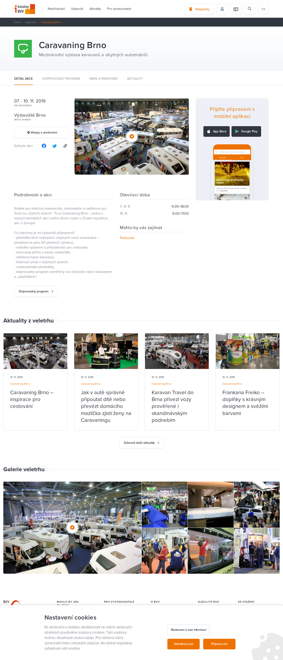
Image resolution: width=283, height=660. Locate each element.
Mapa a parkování (103, 79)
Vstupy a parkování (42, 132)
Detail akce (23, 79)
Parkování (127, 238)
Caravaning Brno (20, 383)
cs (263, 9)
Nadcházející (56, 9)
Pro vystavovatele (119, 9)
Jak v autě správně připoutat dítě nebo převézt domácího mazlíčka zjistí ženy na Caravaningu (106, 406)
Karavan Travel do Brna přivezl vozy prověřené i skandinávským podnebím (173, 406)
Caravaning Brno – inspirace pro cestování (32, 399)
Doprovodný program (61, 79)
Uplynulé (77, 9)
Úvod (17, 22)
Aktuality (95, 9)
